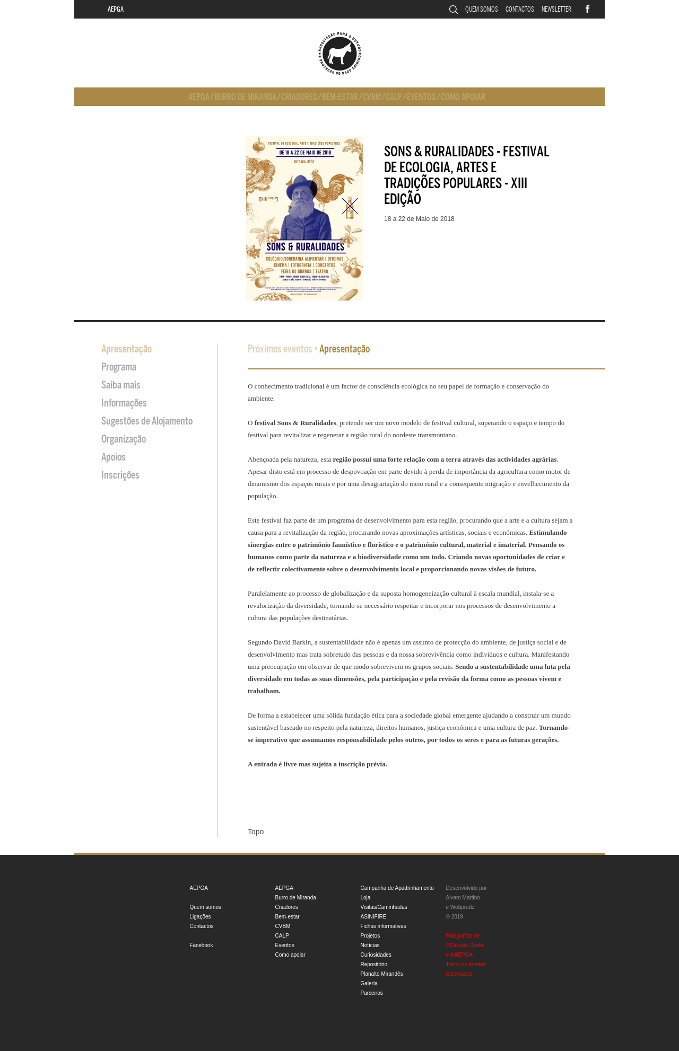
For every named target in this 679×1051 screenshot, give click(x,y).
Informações (124, 403)
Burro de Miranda (245, 97)
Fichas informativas (383, 926)
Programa (118, 367)
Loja (366, 897)
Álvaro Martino (463, 897)
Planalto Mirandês (382, 974)
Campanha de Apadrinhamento (397, 888)
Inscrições (120, 475)
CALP (394, 97)
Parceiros (372, 993)
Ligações (200, 917)
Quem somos (481, 9)
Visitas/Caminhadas (384, 907)
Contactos (520, 9)
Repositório (374, 964)
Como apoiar (463, 97)
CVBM (372, 97)
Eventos (421, 97)
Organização (123, 439)
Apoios (113, 457)
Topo (256, 831)
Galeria (369, 983)
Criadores (299, 97)
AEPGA (116, 9)
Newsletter (556, 9)
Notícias (370, 945)
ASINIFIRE (374, 917)
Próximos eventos (280, 349)
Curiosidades (376, 955)
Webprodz (462, 907)
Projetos (370, 936)
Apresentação (126, 349)
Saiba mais (121, 385)
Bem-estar (340, 97)
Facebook (201, 945)
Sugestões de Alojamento (147, 421)
